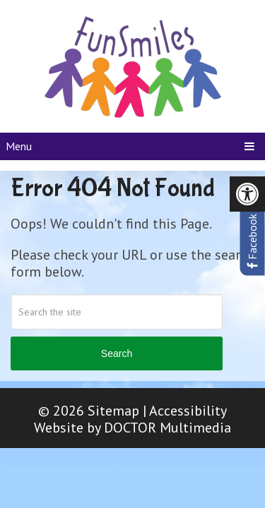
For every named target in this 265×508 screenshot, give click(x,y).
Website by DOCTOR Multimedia (132, 427)
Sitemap (113, 410)
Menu (19, 146)
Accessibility (188, 410)
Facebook (252, 241)
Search (116, 353)
